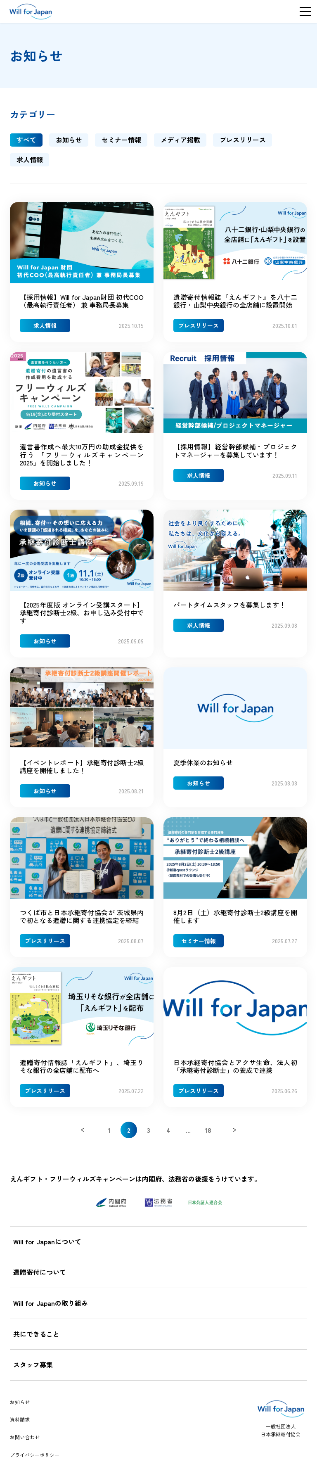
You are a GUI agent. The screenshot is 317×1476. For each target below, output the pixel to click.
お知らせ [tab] (69, 140)
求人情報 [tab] (30, 159)
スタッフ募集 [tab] (33, 1364)
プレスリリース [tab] (243, 140)
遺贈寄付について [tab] (39, 1272)
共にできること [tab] (36, 1334)
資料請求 (20, 1419)
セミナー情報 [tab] (121, 140)
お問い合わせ (25, 1436)
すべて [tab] (26, 140)
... (188, 1130)
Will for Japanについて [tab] (47, 1241)
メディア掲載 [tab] (180, 140)
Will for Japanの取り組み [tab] (50, 1303)
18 (208, 1130)
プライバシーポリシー (34, 1454)
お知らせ (20, 1401)
